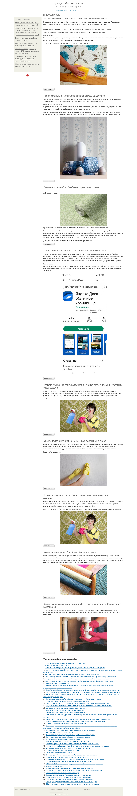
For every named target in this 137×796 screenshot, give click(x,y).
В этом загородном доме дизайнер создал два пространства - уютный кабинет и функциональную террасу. (83, 692)
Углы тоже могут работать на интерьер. (59, 732)
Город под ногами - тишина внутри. (57, 683)
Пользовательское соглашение (61, 789)
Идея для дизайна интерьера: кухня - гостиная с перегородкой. (68, 741)
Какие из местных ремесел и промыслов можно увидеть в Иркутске (69, 779)
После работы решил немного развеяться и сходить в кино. (65, 663)
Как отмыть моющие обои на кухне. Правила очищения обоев (74, 441)
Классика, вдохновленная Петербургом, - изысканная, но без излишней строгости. (74, 699)
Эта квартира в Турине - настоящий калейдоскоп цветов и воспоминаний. (71, 755)
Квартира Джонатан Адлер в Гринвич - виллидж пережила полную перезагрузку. (73, 674)
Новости (67, 10)
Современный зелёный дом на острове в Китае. (62, 750)
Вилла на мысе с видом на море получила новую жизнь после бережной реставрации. (75, 668)
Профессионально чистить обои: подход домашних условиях (74, 95)
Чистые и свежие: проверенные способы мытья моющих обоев (75, 18)
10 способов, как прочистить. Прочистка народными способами (75, 250)
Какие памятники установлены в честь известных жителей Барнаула (69, 768)
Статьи (75, 10)
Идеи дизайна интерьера (68, 3)
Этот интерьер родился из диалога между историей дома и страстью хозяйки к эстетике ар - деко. (79, 681)
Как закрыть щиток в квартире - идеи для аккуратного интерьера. (68, 748)
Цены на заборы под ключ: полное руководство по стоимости (67, 757)
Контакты (52, 789)
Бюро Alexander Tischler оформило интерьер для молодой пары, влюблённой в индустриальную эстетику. (82, 690)
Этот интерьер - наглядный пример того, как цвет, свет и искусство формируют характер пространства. (81, 677)
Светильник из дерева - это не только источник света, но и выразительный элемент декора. (77, 703)
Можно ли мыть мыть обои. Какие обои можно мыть (69, 552)
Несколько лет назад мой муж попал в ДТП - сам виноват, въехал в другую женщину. (27, 51)
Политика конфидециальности (56, 791)
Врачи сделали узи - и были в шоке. (57, 665)
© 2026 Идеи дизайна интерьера (22, 789)
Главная (59, 10)
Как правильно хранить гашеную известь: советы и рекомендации (69, 761)
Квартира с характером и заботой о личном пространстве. (66, 723)
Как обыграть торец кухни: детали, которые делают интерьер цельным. (70, 730)
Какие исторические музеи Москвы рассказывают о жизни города (68, 775)
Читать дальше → (49, 89)
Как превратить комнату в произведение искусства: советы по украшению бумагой (74, 770)
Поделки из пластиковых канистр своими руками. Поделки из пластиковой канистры (26, 59)
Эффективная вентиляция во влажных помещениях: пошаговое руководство (72, 784)
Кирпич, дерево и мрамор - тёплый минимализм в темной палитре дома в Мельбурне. (76, 721)
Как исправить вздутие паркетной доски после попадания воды (68, 737)
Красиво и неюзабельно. (54, 766)
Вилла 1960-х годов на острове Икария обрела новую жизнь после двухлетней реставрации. (78, 719)
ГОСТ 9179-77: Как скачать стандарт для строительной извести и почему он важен (74, 764)
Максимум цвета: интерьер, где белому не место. (63, 739)
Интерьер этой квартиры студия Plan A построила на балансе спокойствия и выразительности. (78, 679)
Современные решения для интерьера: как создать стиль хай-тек (68, 777)
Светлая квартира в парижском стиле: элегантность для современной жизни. (72, 744)
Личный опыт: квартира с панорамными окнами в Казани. (66, 712)
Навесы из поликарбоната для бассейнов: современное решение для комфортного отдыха (77, 746)
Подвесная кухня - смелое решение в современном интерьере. (68, 701)
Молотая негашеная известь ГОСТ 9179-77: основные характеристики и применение (75, 759)
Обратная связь (87, 789)
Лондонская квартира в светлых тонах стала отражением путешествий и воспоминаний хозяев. (79, 706)
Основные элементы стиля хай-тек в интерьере (62, 773)
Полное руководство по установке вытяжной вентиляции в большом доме (71, 782)
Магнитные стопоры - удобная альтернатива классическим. (66, 708)
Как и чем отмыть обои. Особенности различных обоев (71, 187)
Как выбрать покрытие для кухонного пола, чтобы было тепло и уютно (70, 735)
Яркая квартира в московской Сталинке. (60, 753)
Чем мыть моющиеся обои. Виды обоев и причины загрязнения (75, 495)
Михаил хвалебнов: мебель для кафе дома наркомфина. (65, 710)
